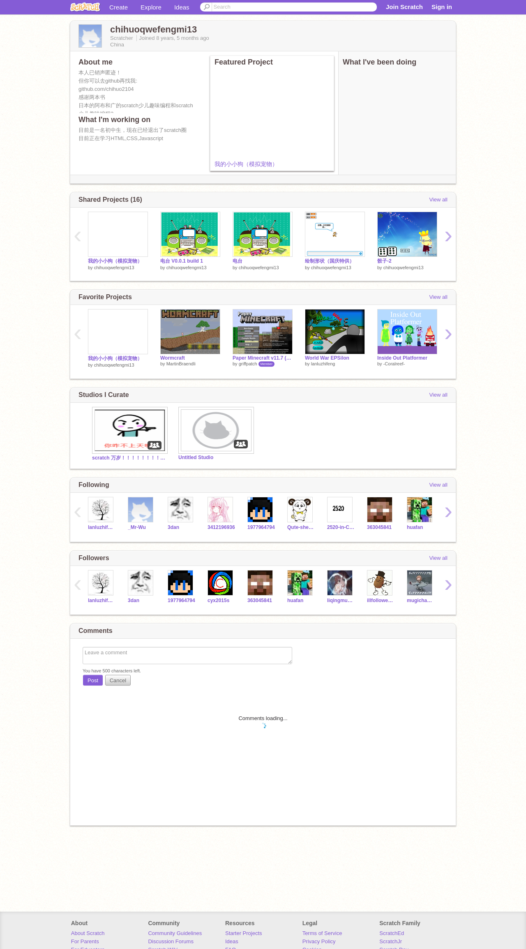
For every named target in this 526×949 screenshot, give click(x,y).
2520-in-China (341, 527)
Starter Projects (243, 933)
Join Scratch (404, 6)
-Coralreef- (394, 363)
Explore (151, 7)
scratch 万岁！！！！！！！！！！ (129, 458)
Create (118, 7)
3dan (173, 527)
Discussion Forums (171, 941)
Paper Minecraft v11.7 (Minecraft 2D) (263, 358)
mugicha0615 (420, 600)
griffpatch (248, 363)
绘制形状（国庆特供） (329, 261)
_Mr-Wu (137, 527)
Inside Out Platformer (402, 358)
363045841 (379, 527)
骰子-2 (384, 261)
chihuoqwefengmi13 (114, 267)
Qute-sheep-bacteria (301, 527)
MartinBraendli (181, 363)
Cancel (118, 680)
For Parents (85, 941)
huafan (415, 527)
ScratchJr (390, 941)
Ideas (181, 7)
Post (93, 680)
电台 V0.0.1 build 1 (181, 261)
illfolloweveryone (380, 600)
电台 (237, 261)
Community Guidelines (175, 933)
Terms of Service (322, 933)
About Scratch (88, 933)
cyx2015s (218, 600)
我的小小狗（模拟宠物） (246, 164)
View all (438, 199)
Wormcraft (172, 358)
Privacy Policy (319, 941)
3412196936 (221, 527)
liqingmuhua (341, 600)
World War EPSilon (327, 358)
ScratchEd (391, 933)
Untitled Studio (195, 457)
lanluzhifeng (323, 363)
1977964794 (261, 527)
